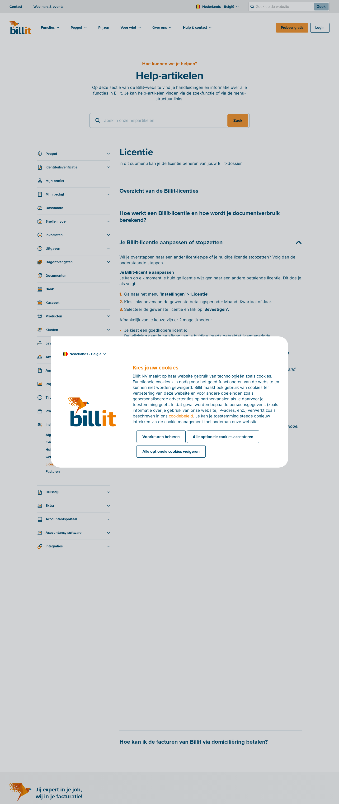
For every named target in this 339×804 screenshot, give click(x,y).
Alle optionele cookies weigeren (171, 451)
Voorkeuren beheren (161, 437)
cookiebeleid (181, 416)
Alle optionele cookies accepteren (223, 437)
